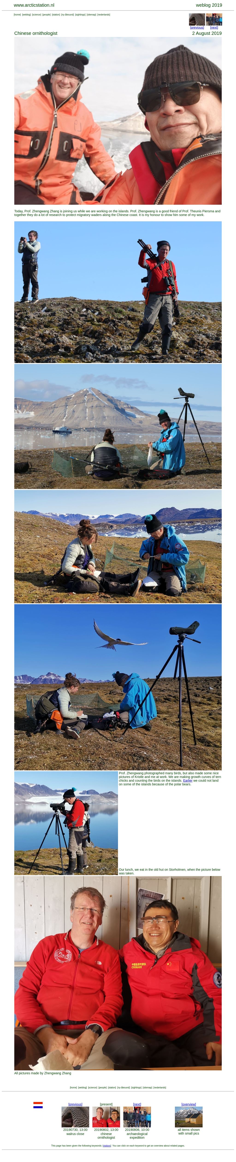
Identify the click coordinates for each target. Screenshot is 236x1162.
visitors (106, 1145)
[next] (214, 27)
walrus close (75, 1134)
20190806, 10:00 (137, 1130)
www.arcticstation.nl (34, 5)
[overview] (188, 1104)
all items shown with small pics (189, 1131)
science (37, 14)
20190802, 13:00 (106, 1130)
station (56, 14)
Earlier (187, 780)
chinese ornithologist (106, 1135)
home (17, 14)
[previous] (197, 27)
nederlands (103, 14)
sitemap (91, 14)
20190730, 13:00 (75, 1130)
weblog (26, 14)
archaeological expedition (137, 1135)
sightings (80, 14)
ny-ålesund (67, 14)
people (46, 14)
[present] (106, 1104)
